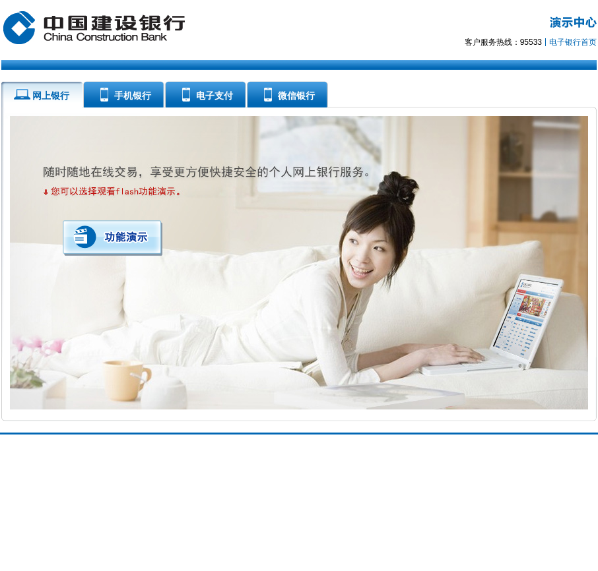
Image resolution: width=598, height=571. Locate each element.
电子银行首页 (573, 42)
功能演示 (112, 238)
